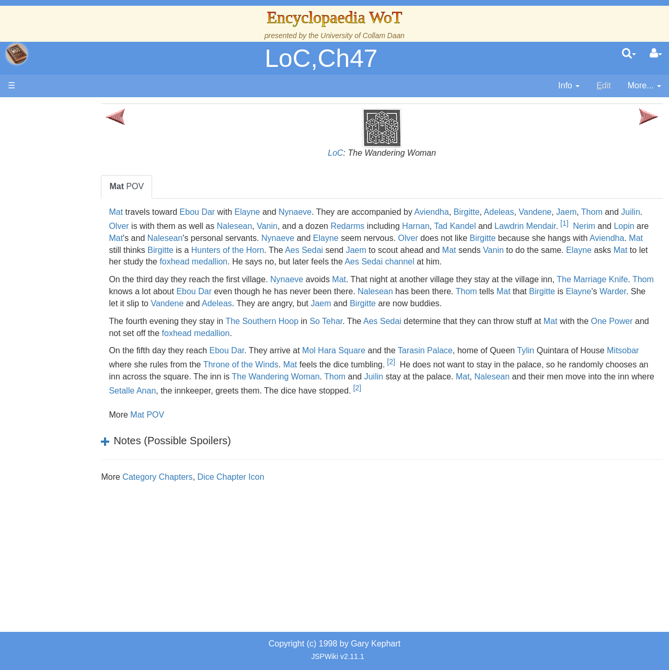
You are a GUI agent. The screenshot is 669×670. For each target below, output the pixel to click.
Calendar (67, 222)
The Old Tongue (79, 282)
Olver (209, 224)
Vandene (585, 211)
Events (62, 233)
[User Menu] (656, 53)
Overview (88, 257)
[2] (475, 373)
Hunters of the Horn (425, 250)
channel (173, 273)
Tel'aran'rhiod (74, 425)
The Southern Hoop (312, 333)
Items (60, 389)
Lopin (225, 238)
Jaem (616, 211)
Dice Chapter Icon (280, 488)
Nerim (185, 238)
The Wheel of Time (85, 186)
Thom (642, 211)
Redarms (438, 224)
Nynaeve (345, 211)
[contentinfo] (568, 86)
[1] (165, 234)
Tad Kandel (545, 224)
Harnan (506, 224)
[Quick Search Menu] (629, 53)
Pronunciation (75, 460)
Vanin (357, 224)
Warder (259, 315)
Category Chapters (207, 488)
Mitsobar (175, 376)
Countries (88, 269)
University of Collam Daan (362, 35)
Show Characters (82, 317)
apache (16, 53)
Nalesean (324, 224)
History (63, 210)
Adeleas (549, 211)
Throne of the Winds (325, 376)
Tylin (575, 362)
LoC (360, 152)
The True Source (81, 198)
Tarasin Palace (475, 362)
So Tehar (376, 333)
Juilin (184, 224)
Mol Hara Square (384, 362)
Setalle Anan (327, 402)
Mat (166, 211)
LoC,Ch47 (320, 58)
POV (176, 186)
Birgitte (517, 211)
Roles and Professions (91, 353)
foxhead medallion (435, 261)
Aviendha (481, 211)
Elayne (297, 211)
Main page (48, 109)
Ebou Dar (247, 211)
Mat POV (197, 426)
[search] (629, 53)
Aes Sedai (501, 250)
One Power (180, 344)
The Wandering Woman (408, 388)
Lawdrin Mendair (614, 224)
